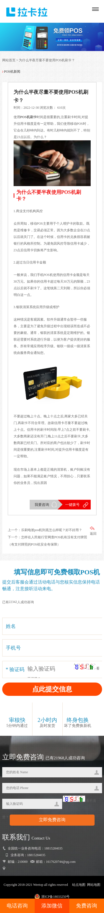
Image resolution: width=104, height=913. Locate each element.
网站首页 (9, 60)
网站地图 (93, 885)
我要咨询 (42, 505)
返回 (93, 531)
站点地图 (78, 885)
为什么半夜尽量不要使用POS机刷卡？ (47, 60)
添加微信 (51, 906)
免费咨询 (86, 906)
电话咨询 (17, 906)
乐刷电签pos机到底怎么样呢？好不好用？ (51, 530)
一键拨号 (72, 505)
